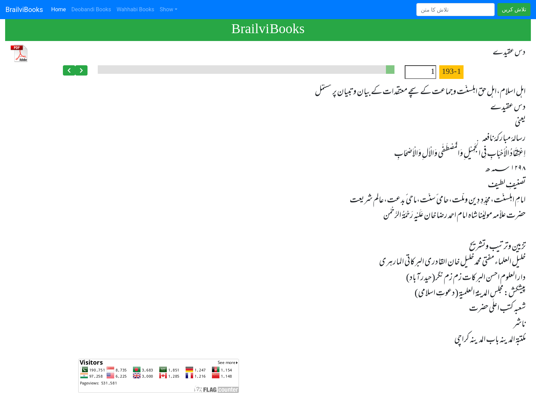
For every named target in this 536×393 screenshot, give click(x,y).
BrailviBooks (24, 9)
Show (166, 9)
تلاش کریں (514, 9)
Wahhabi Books (135, 9)
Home (60, 9)
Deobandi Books (91, 9)
